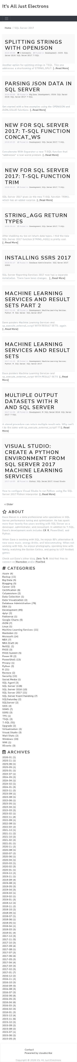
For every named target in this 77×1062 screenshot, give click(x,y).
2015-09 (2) (9, 1025)
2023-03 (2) (9, 810)
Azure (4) (7, 573)
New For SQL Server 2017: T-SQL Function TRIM (38, 176)
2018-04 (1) (9, 926)
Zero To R (42, 558)
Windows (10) (10, 739)
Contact (29, 1049)
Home (8, 27)
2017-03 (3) (9, 965)
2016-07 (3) (9, 992)
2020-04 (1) (9, 859)
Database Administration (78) (19, 603)
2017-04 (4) (9, 962)
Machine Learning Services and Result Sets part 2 (37, 299)
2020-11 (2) (9, 846)
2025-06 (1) (9, 763)
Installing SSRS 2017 (38, 257)
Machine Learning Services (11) (20, 629)
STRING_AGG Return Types (36, 218)
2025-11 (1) (9, 760)
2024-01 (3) (9, 787)
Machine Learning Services (54, 310)
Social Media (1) (11, 679)
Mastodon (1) (9, 633)
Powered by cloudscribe (38, 1053)
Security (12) (9, 676)
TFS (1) (6, 715)
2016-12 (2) (9, 975)
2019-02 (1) (9, 896)
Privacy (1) (8, 662)
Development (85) (12, 609)
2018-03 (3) (9, 929)
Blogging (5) (9, 583)
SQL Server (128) (12, 686)
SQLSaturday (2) (11, 699)
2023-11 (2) (9, 790)
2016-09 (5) (9, 985)
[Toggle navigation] (7, 18)
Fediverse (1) (9, 616)
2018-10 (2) (9, 909)
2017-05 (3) (9, 959)
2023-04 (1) (9, 807)
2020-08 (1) (9, 850)
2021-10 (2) (9, 836)
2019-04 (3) (9, 889)
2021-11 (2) (9, 833)
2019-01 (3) (9, 899)
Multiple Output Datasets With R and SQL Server (31, 401)
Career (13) (8, 586)
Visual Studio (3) (12, 732)
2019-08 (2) (9, 883)
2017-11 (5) (9, 939)
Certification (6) (11, 590)
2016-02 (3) (9, 1008)
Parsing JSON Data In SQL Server (38, 86)
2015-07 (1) (9, 1032)
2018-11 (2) (9, 906)
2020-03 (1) (9, 863)
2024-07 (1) (9, 773)
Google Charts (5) (12, 619)
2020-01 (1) (9, 869)
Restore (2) (8, 672)
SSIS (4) (7, 705)
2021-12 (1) (9, 830)
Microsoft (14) (10, 636)
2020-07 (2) (9, 853)
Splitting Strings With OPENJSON (33, 45)
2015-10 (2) (9, 1022)
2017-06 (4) (9, 955)
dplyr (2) (7, 613)
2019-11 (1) (9, 876)
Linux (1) (7, 626)
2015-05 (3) (9, 1038)
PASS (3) (7, 649)
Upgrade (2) (9, 725)
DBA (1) (6, 606)
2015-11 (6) (9, 1018)
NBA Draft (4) (10, 643)
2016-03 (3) (9, 1005)
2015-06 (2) (9, 1035)
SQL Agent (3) (10, 682)
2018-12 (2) (9, 903)
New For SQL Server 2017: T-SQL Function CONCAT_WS (38, 131)
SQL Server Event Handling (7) (19, 696)
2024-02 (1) (9, 783)
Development (51, 53)
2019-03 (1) (9, 893)
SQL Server (20, 313)
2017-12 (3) (9, 936)
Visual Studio (59, 481)
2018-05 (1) (9, 922)
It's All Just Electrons (25, 6)
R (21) (5, 669)
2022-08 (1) (9, 823)
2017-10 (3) (9, 942)
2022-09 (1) (9, 820)
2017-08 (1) (9, 949)
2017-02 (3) (9, 969)
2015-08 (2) (9, 1028)
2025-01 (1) (9, 770)
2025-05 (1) (9, 767)
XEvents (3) (9, 745)
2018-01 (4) (9, 932)
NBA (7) (6, 639)
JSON (60, 53)
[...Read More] (61, 68)
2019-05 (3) (9, 886)
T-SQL (36, 55)
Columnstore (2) (11, 593)
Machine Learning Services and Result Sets (37, 350)
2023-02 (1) (9, 813)
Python (8, 313)
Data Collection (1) (13, 596)
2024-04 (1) (9, 780)
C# (44, 530)
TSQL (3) (7, 719)
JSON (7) (7, 623)
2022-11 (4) (9, 816)
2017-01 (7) (9, 972)
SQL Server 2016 (52, 412)
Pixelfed (40, 561)
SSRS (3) (7, 712)
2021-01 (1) (9, 843)
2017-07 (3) (9, 952)
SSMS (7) (7, 709)
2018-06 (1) (9, 919)
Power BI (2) (9, 656)
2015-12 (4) (9, 1015)
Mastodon (21, 561)
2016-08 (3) (9, 989)
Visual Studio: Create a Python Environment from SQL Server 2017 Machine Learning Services (35, 461)
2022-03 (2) (9, 826)
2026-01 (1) (9, 757)
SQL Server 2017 (24, 55)
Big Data (33, 94)
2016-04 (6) (9, 1002)
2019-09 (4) (9, 879)
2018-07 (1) (9, 916)
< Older (8, 504)
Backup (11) (9, 576)
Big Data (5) (9, 580)
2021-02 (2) (9, 840)
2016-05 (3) (9, 999)
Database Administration (40, 263)
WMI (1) (6, 742)
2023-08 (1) (9, 797)
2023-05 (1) (9, 803)
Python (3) (8, 666)
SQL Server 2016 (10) (14, 689)
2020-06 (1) (9, 856)
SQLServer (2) (10, 702)
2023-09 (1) (9, 793)
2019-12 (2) (9, 873)
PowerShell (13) (11, 659)
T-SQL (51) (8, 722)
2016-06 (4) (9, 995)
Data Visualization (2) (14, 600)
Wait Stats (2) (10, 735)
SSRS (7, 265)
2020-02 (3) (9, 866)
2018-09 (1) (9, 912)
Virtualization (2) (12, 729)
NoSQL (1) (8, 646)
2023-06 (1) (9, 800)
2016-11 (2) (9, 979)
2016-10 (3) (9, 982)
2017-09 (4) (9, 946)
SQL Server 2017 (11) (14, 692)
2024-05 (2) (9, 777)
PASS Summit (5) (11, 653)
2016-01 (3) (9, 1012)
